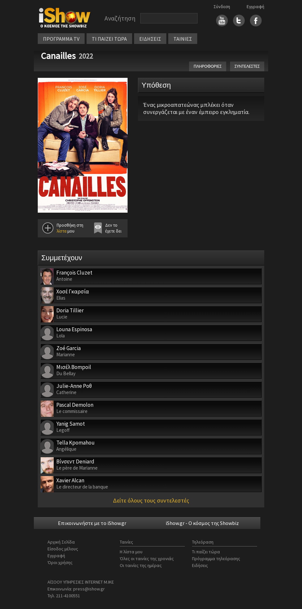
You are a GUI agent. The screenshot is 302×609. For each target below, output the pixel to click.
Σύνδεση (221, 6)
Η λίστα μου (131, 552)
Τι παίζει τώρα (206, 552)
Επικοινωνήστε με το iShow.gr (92, 523)
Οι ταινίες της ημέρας (141, 565)
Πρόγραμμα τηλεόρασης (216, 558)
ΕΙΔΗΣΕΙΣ (150, 38)
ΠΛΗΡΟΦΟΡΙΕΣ (208, 66)
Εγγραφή (255, 6)
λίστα (61, 231)
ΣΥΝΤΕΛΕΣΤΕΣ (247, 66)
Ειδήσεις (200, 565)
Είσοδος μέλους (63, 549)
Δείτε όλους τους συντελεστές (151, 500)
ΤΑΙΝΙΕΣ (182, 38)
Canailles (58, 56)
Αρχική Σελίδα (61, 542)
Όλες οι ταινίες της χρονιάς (147, 558)
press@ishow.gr (89, 589)
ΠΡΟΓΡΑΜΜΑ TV (61, 38)
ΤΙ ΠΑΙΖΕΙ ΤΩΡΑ (109, 38)
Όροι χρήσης (60, 562)
